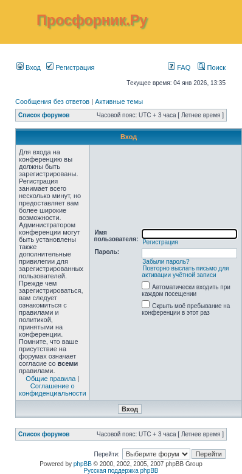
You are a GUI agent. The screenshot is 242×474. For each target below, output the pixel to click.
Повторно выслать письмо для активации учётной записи (185, 271)
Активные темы (119, 101)
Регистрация (70, 67)
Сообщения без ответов (52, 101)
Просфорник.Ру (91, 20)
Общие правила (50, 378)
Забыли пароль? (165, 261)
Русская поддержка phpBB (120, 470)
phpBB (83, 464)
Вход (28, 67)
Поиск (212, 67)
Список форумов (44, 115)
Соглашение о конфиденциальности (52, 389)
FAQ (179, 67)
